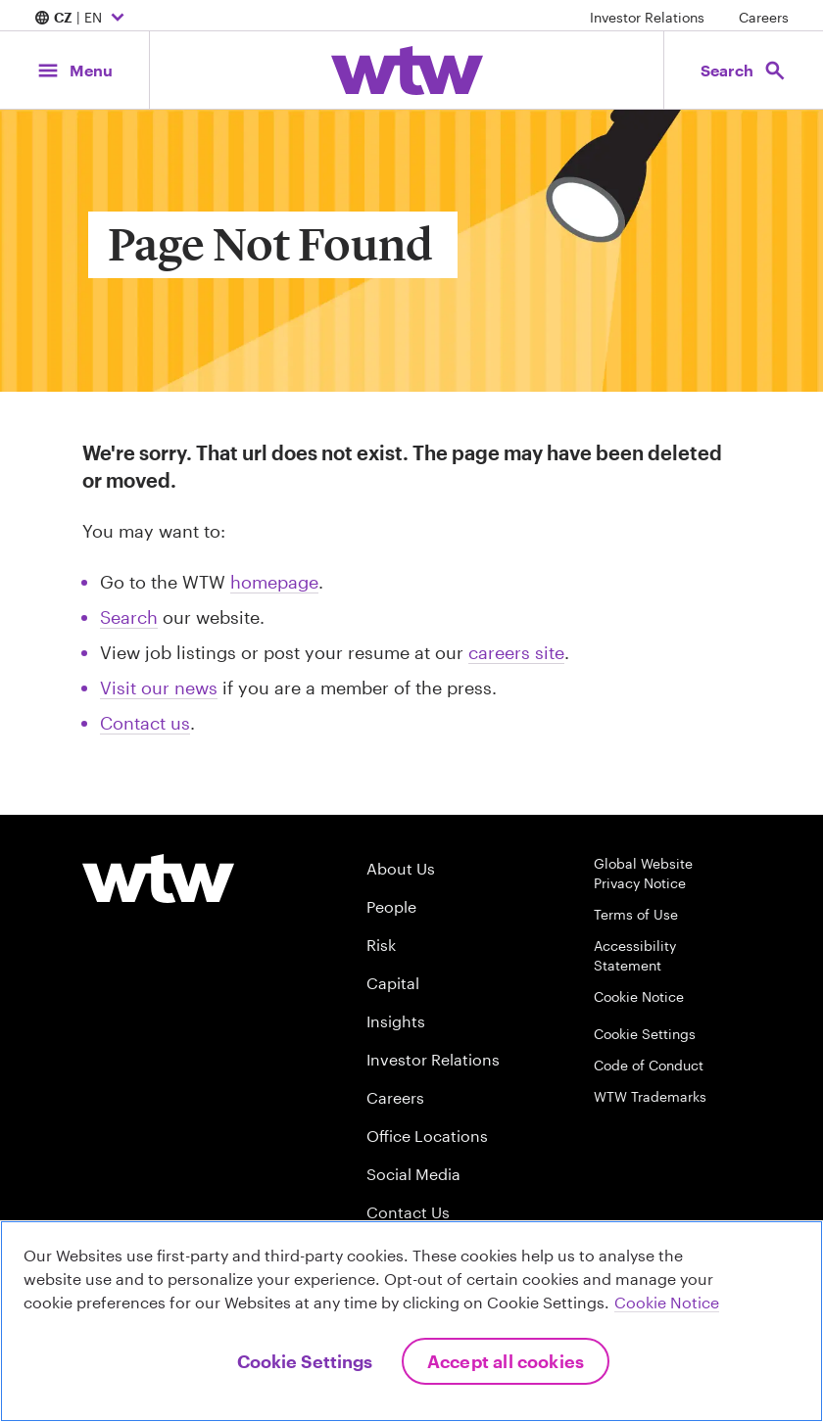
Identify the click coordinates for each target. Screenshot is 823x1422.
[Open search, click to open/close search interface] (742, 70)
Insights (395, 1021)
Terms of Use (636, 914)
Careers (764, 17)
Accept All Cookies (505, 1361)
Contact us (145, 723)
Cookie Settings (645, 1033)
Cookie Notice (639, 996)
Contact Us (408, 1212)
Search (129, 617)
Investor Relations (647, 17)
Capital (392, 982)
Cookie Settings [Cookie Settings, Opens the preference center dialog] (304, 1361)
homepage (274, 581)
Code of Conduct (648, 1065)
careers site (516, 652)
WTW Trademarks (650, 1096)
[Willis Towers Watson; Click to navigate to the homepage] (407, 70)
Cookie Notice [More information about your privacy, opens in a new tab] (666, 1302)
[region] (411, 1321)
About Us (400, 868)
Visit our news (159, 687)
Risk (381, 944)
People (391, 906)
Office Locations (427, 1135)
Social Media (413, 1173)
